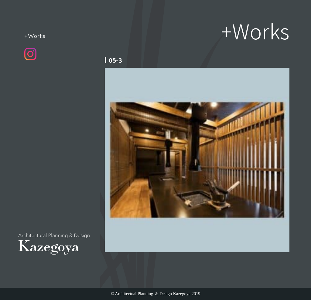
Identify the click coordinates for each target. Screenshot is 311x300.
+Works (35, 35)
